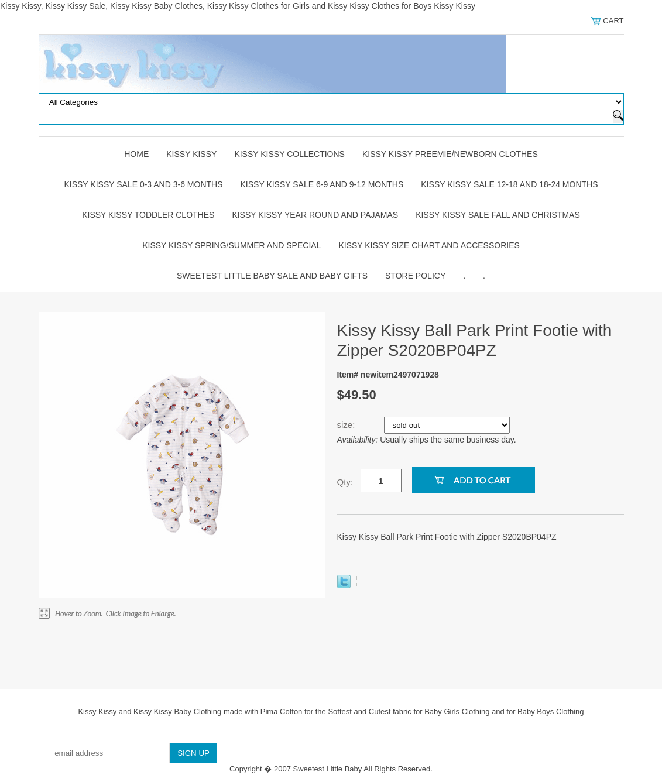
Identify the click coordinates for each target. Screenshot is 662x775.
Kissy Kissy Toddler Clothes (148, 215)
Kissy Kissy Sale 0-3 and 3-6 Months (143, 184)
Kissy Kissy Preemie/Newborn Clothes (450, 154)
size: (347, 425)
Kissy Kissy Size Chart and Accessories (428, 245)
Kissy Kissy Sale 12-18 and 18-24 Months (509, 184)
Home (136, 154)
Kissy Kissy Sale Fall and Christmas (498, 215)
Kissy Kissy (191, 154)
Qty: (345, 482)
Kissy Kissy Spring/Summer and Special (231, 245)
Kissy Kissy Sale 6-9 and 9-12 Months (322, 184)
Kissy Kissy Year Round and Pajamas (315, 215)
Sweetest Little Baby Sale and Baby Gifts (272, 275)
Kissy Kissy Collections (289, 154)
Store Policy (415, 275)
